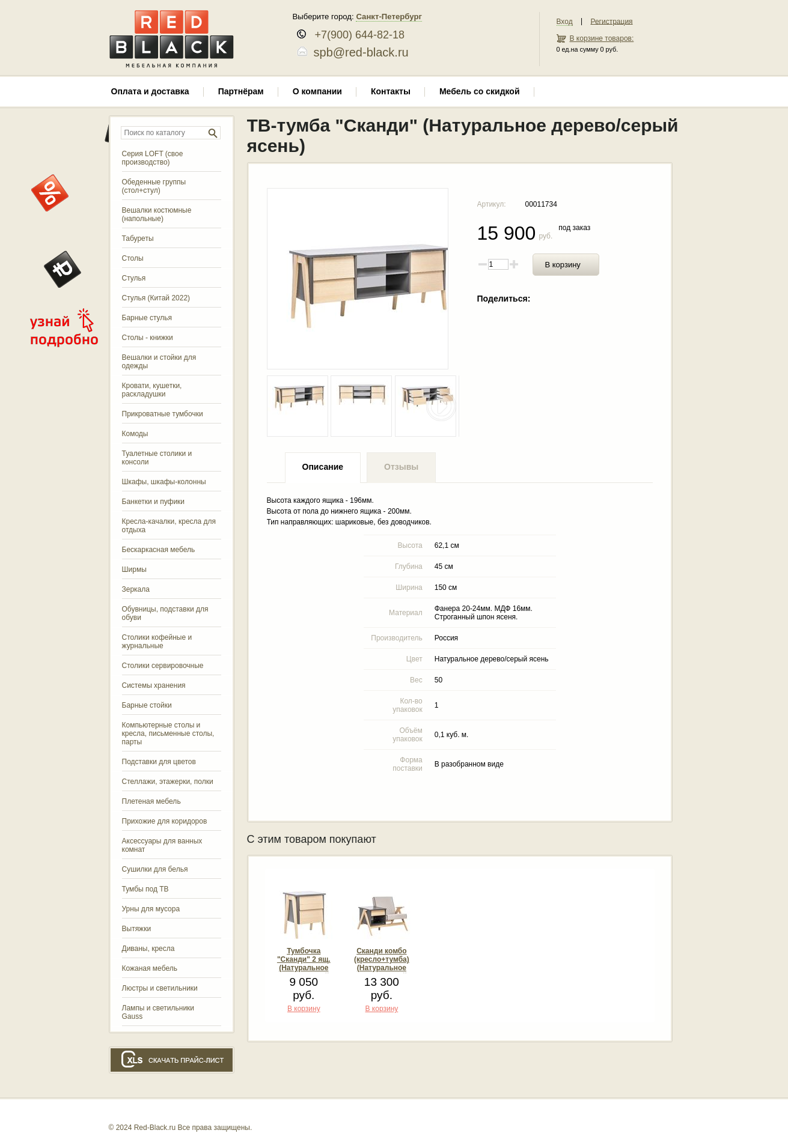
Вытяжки (136, 929)
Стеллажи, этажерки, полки (167, 781)
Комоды (135, 434)
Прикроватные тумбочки (162, 414)
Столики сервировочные (163, 665)
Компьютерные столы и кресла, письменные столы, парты (168, 733)
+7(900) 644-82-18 (355, 35)
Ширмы (134, 569)
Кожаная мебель (149, 968)
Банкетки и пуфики (153, 501)
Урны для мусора (151, 909)
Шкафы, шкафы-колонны (164, 482)
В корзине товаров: (602, 38)
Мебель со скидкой (479, 91)
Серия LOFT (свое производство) (152, 158)
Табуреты (138, 238)
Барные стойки (147, 705)
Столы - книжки (147, 337)
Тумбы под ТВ (145, 889)
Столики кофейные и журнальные (157, 641)
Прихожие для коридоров (164, 821)
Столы (133, 258)
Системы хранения (154, 685)
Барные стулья (147, 318)
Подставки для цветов (159, 762)
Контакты (391, 91)
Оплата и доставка (150, 91)
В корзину (563, 264)
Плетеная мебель (151, 801)
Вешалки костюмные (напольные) (157, 214)
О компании (317, 91)
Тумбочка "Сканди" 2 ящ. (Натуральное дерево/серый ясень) (304, 968)
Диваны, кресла (148, 948)
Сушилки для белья (155, 869)
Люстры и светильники (160, 988)
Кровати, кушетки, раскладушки (152, 389)
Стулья (134, 278)
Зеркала (136, 589)
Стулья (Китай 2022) (156, 298)
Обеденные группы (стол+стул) (154, 186)
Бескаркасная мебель (158, 549)
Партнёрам (241, 91)
